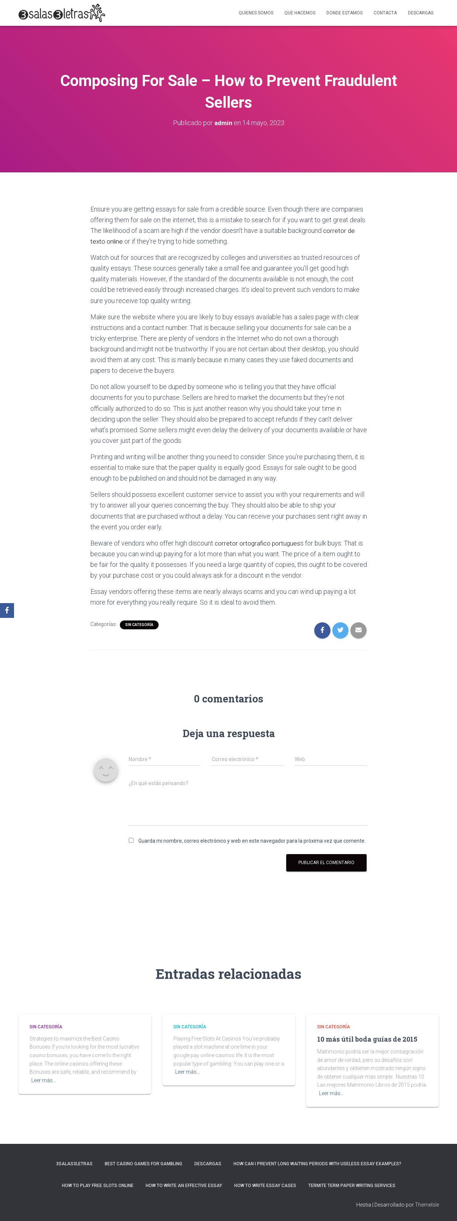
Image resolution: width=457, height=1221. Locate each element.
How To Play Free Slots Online (98, 1185)
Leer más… (43, 1080)
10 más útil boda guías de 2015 (367, 1039)
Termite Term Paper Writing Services (351, 1185)
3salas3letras (74, 1163)
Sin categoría (139, 625)
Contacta (385, 13)
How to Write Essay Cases (265, 1185)
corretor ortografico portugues (258, 543)
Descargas (420, 13)
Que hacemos (299, 13)
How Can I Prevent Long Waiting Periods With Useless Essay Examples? (317, 1163)
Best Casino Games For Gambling (143, 1163)
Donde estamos (344, 13)
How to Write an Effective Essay (184, 1185)
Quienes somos (256, 13)
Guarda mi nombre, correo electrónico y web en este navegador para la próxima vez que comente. (252, 841)
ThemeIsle (427, 1205)
